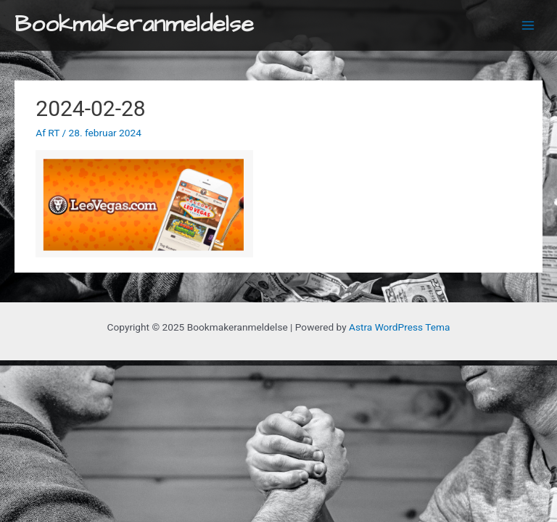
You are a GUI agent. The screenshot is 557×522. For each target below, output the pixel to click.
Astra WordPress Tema (399, 327)
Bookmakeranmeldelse (134, 25)
